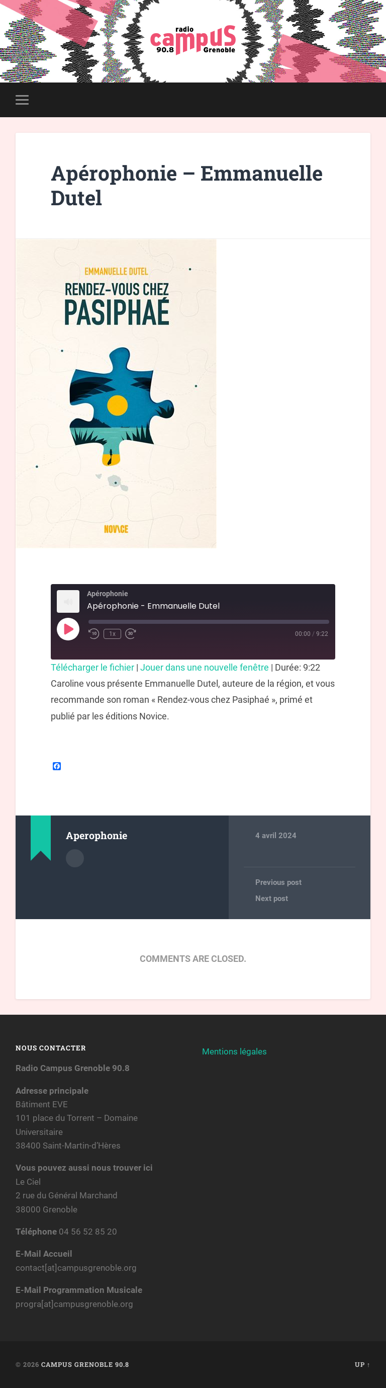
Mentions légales (234, 1051)
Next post (271, 898)
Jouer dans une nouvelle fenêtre (204, 667)
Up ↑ (362, 1364)
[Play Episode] (68, 629)
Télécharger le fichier (92, 667)
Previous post (278, 882)
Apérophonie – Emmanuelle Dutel (187, 185)
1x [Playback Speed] (112, 633)
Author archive (75, 858)
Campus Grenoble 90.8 (85, 1364)
